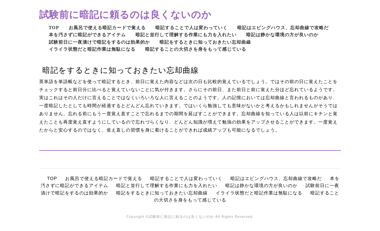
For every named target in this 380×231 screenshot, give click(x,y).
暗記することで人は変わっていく (191, 27)
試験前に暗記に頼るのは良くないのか (125, 14)
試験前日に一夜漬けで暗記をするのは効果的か (99, 42)
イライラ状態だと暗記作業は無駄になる (92, 49)
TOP (54, 27)
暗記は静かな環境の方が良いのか (282, 34)
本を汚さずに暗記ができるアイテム (87, 34)
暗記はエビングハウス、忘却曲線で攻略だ (283, 27)
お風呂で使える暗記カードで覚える (107, 27)
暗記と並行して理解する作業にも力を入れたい (186, 34)
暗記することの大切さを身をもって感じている (195, 49)
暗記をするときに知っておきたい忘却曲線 (205, 42)
